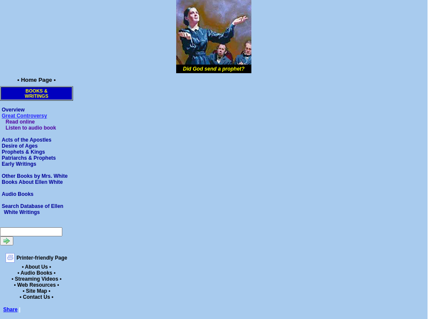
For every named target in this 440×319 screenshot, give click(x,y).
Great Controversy (24, 116)
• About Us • (36, 267)
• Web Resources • (36, 285)
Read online (20, 122)
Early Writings (19, 164)
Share (10, 310)
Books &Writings (37, 93)
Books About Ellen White (32, 182)
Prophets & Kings (23, 152)
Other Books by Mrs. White (34, 176)
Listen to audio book (31, 128)
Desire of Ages (20, 146)
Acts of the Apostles (27, 140)
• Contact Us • (36, 297)
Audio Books (18, 194)
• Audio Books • (37, 273)
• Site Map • (36, 291)
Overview (13, 110)
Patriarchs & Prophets (29, 158)
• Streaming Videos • (36, 279)
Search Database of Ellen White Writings (32, 209)
